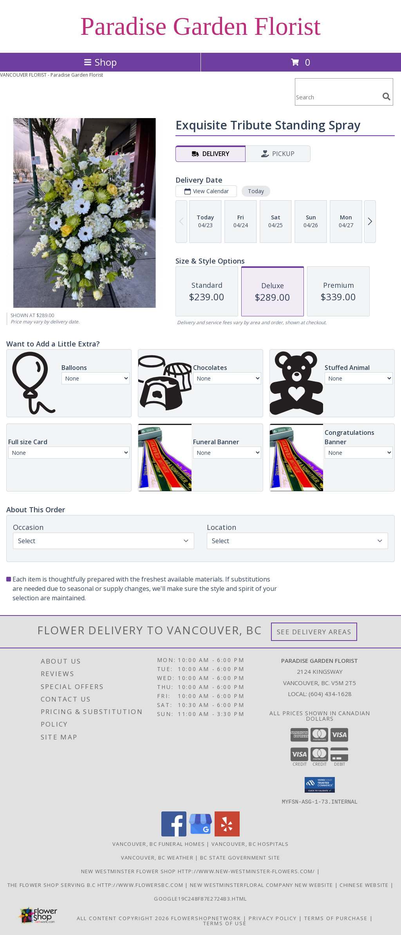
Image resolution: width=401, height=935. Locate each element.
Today (256, 191)
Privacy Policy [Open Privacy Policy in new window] (273, 917)
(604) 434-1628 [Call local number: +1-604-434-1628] (330, 694)
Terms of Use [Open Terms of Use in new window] (225, 922)
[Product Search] (337, 96)
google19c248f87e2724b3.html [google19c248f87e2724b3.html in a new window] (200, 898)
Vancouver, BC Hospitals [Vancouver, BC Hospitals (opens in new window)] (250, 843)
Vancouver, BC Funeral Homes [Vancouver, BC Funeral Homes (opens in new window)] (158, 843)
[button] (320, 785)
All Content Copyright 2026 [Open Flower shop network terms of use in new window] (123, 917)
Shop (100, 62)
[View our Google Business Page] (200, 834)
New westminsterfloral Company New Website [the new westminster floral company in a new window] (262, 884)
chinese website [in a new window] (365, 884)
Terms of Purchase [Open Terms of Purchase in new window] (336, 917)
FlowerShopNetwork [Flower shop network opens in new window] (206, 917)
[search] (386, 96)
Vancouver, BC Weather (157, 857)
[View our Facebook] (173, 834)
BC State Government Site (240, 857)
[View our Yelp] (227, 834)
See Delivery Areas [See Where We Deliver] (314, 631)
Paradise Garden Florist (200, 26)
